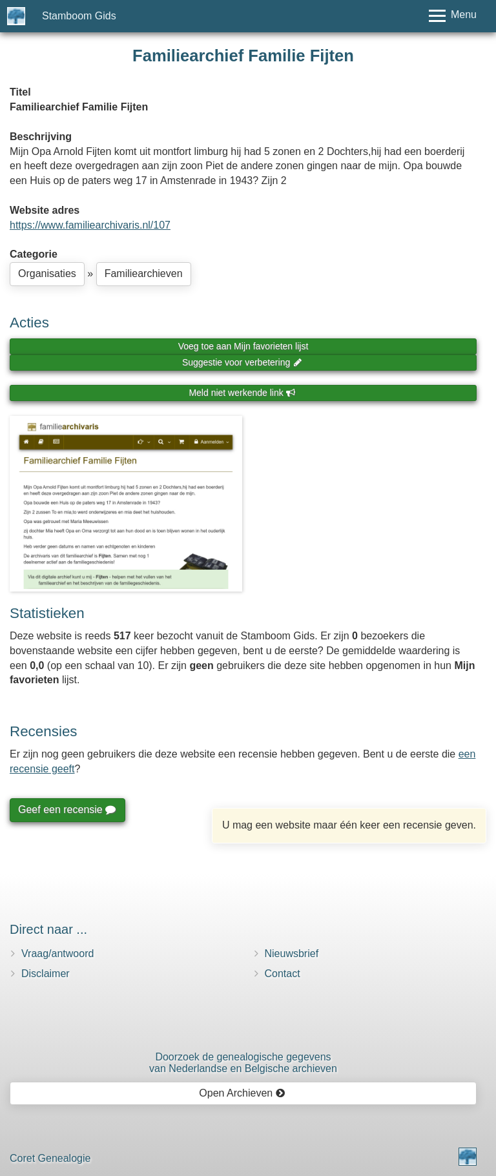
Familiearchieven (144, 273)
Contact (282, 973)
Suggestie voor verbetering (242, 362)
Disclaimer (45, 973)
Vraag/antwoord (57, 953)
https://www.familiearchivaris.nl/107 (90, 225)
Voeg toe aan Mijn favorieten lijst (243, 346)
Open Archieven (242, 1093)
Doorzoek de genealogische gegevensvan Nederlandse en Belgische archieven (243, 1062)
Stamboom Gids (79, 15)
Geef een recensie (66, 809)
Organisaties (47, 273)
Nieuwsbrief (292, 953)
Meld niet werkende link (242, 392)
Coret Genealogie (50, 1158)
